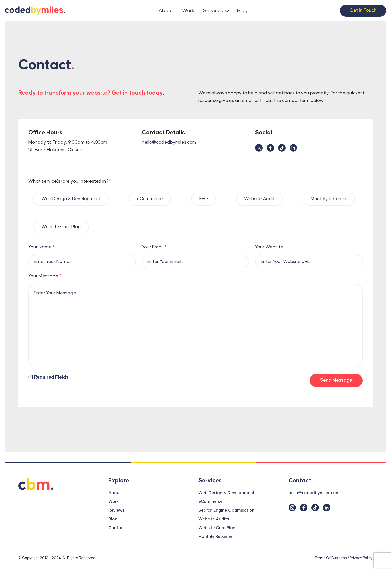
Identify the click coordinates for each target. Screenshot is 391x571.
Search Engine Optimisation (226, 510)
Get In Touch (363, 10)
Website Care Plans (217, 528)
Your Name (41, 247)
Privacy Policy (361, 558)
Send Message (336, 380)
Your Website (269, 247)
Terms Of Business (330, 558)
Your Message (44, 276)
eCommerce (210, 501)
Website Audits (213, 519)
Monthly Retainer (215, 536)
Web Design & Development (226, 493)
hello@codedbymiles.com (169, 142)
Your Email (154, 247)
